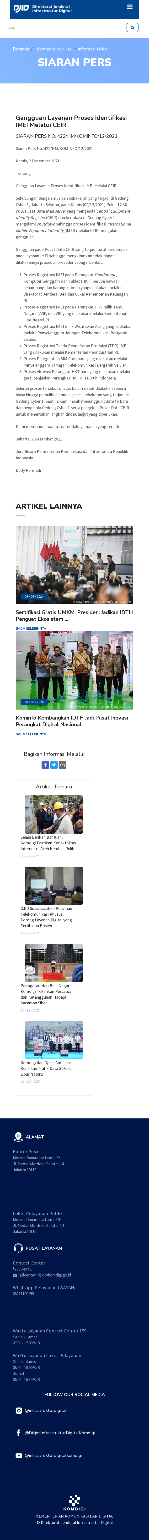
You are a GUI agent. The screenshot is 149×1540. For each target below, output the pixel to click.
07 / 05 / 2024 (34, 596)
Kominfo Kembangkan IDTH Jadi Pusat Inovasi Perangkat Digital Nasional (72, 721)
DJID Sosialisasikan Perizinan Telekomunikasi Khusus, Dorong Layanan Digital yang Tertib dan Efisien (46, 917)
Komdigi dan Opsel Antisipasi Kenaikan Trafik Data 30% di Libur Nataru (47, 1068)
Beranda (21, 49)
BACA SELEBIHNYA (31, 628)
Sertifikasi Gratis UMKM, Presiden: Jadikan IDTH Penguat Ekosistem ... (74, 615)
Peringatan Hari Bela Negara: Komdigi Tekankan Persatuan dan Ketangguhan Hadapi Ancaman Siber (47, 994)
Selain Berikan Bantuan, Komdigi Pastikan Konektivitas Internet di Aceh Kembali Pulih (48, 842)
